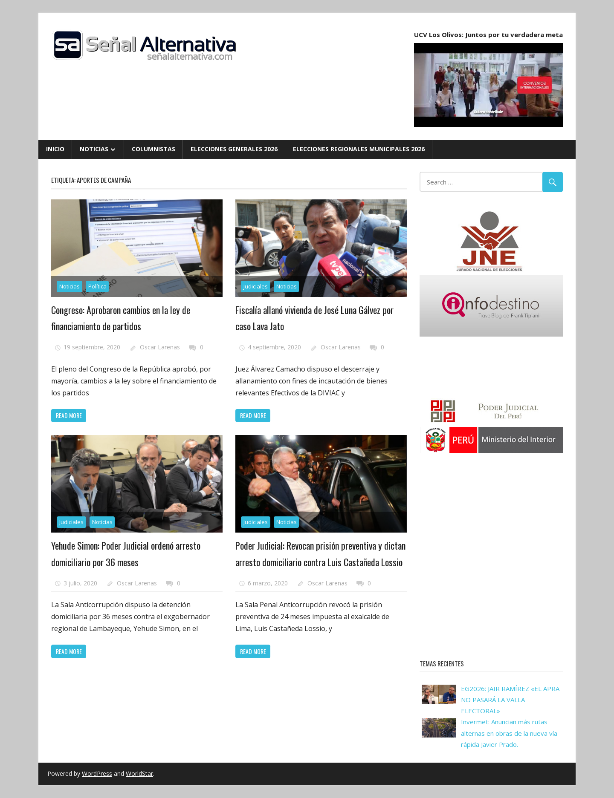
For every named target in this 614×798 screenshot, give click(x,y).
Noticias (94, 149)
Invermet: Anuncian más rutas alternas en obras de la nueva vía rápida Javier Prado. (509, 733)
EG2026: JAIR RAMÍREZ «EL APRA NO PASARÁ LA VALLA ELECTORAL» (510, 699)
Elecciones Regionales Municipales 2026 (359, 149)
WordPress (97, 773)
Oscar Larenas (160, 347)
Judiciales (255, 286)
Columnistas (153, 149)
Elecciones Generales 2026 (234, 149)
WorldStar (139, 773)
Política (97, 286)
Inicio (55, 149)
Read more (69, 415)
